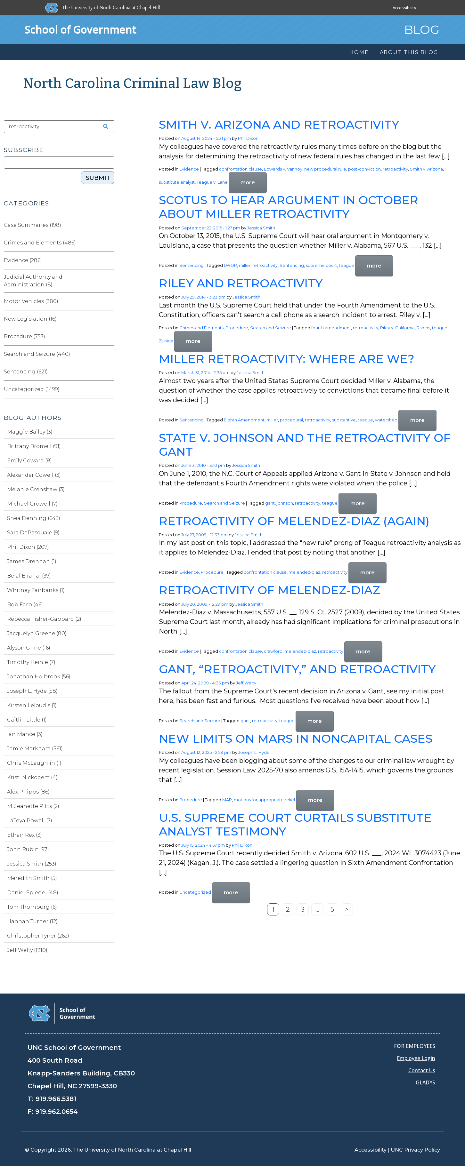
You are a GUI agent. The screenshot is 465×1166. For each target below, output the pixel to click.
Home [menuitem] (359, 52)
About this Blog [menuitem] (409, 52)
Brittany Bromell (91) (34, 446)
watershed (386, 419)
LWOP (230, 265)
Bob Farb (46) (25, 605)
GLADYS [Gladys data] (425, 1082)
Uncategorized (195, 892)
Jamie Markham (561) (35, 749)
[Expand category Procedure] (109, 336)
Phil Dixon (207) (28, 547)
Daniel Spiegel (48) (32, 893)
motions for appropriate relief (264, 799)
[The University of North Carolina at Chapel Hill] (103, 7)
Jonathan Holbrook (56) (38, 677)
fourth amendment (331, 327)
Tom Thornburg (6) (32, 907)
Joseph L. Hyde (254, 752)
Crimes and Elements (201, 327)
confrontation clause (240, 169)
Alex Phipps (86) (28, 792)
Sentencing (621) (26, 372)
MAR (227, 799)
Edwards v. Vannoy (283, 169)
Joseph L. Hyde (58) (32, 691)
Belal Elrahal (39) (29, 576)
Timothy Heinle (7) (31, 662)
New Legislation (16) (30, 319)
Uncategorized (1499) (32, 389)
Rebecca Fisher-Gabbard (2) (44, 619)
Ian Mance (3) (25, 734)
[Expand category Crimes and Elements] (109, 243)
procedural (291, 419)
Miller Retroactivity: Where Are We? (286, 359)
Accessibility (404, 8)
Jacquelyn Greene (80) (37, 633)
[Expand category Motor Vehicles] (109, 301)
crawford (273, 651)
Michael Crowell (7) (32, 504)
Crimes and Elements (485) (40, 243)
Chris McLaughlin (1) (34, 763)
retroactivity (395, 169)
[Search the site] (103, 126)
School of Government (80, 29)
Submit (98, 177)
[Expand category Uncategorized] (109, 389)
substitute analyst (177, 182)
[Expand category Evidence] (109, 260)
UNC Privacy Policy (415, 1150)
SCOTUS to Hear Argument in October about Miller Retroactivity (288, 207)
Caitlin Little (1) (27, 720)
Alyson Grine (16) (28, 648)
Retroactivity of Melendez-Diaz (269, 590)
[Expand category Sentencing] (109, 371)
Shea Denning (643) (33, 518)
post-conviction (364, 169)
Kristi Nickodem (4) (32, 777)
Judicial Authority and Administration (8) (33, 281)
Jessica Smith (261, 227)
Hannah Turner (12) (32, 921)
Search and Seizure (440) (37, 354)
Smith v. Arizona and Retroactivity (279, 124)
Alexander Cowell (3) (34, 475)
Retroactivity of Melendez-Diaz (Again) (294, 521)
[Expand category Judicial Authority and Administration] (109, 281)
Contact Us (421, 1070)
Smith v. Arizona (426, 169)
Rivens (423, 327)
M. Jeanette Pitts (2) (33, 806)
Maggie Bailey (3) (30, 432)
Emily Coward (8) (29, 461)
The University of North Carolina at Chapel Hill (132, 1150)
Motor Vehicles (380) (31, 301)
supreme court (321, 265)
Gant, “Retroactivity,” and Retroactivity (297, 669)
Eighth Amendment (244, 419)
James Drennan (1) (31, 561)
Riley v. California (397, 327)
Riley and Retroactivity (240, 283)
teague (346, 265)
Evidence (189, 169)
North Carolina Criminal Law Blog (132, 84)
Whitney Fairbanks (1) (36, 590)
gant (270, 503)
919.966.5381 (56, 1099)
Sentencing (191, 265)
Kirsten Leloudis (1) (32, 705)
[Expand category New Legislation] (109, 319)
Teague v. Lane (212, 182)
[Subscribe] (59, 162)
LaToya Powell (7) (29, 821)
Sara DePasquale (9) (33, 533)
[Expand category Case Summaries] (109, 225)
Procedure (236, 327)
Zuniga (166, 341)
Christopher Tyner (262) (38, 936)
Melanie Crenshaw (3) (36, 489)
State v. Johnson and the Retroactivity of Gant (305, 445)
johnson (285, 503)
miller (244, 265)
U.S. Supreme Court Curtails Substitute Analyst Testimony (295, 824)
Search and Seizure (270, 327)
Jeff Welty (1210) (27, 950)
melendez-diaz (304, 572)
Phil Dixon (248, 138)
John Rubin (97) (28, 849)
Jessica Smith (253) (31, 864)
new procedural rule (325, 169)
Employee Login (416, 1058)
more (248, 183)
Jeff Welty (246, 682)
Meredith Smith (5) (32, 878)
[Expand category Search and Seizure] (109, 354)
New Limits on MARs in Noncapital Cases (295, 738)
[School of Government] (62, 1013)
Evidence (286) (23, 260)
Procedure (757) (24, 336)
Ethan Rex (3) (24, 835)
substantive (344, 419)
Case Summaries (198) (32, 225)
